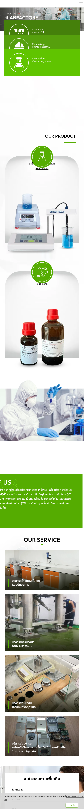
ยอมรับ (72, 805)
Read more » (42, 168)
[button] (6, 16)
